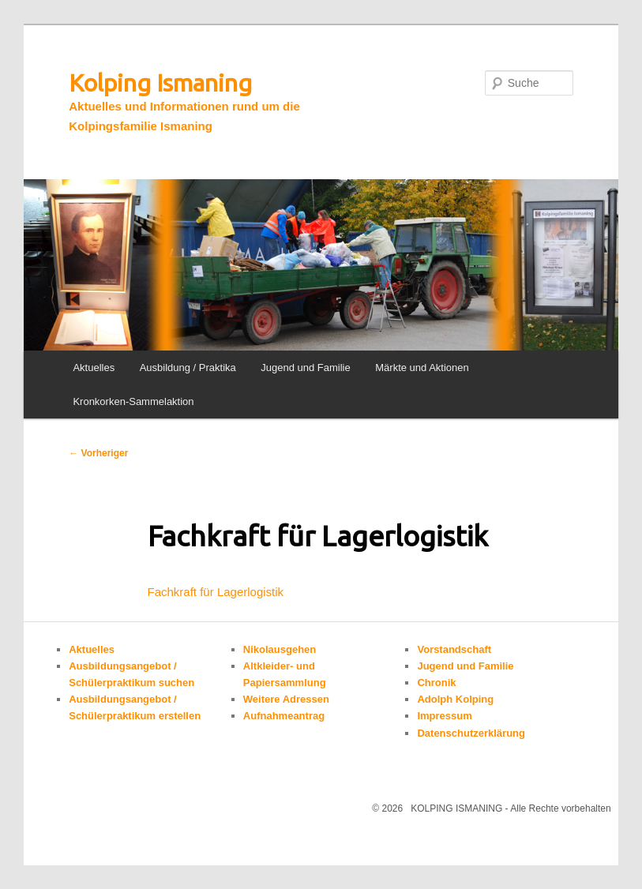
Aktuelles (94, 367)
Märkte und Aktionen (422, 367)
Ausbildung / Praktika (188, 367)
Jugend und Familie (305, 367)
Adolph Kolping (455, 699)
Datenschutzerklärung (471, 733)
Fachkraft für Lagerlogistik (216, 591)
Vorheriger (98, 453)
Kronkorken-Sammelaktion (133, 401)
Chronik (436, 682)
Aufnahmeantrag (284, 716)
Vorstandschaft (454, 649)
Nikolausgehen (279, 649)
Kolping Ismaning (160, 82)
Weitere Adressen (286, 699)
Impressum (444, 716)
